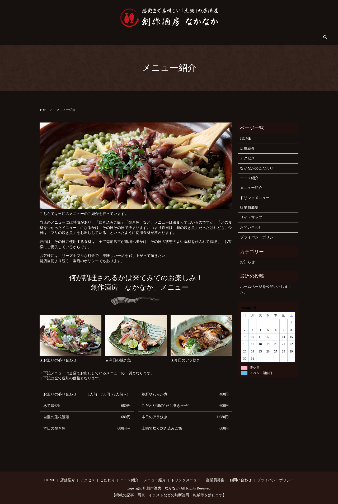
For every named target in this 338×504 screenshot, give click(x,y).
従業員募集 (239, 37)
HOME (47, 37)
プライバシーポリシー (258, 237)
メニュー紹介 (171, 37)
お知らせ (247, 262)
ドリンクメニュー (206, 37)
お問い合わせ (268, 37)
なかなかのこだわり (256, 168)
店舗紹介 (69, 37)
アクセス (93, 37)
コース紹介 (142, 37)
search (292, 37)
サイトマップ (251, 217)
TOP (42, 110)
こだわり (116, 37)
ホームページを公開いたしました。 (266, 289)
